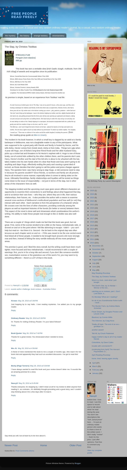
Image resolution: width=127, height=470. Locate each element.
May (94, 270)
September (96, 256)
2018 (92, 215)
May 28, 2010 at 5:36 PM (28, 301)
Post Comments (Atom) (25, 451)
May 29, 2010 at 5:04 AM (40, 366)
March (95, 366)
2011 (92, 239)
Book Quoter (16, 333)
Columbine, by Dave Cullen (103, 342)
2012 (92, 236)
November (96, 249)
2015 (92, 225)
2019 (92, 211)
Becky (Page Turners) (20, 366)
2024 (92, 194)
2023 (92, 198)
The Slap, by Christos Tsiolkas (104, 277)
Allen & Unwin (39, 135)
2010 (92, 243)
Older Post (75, 445)
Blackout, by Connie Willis (102, 317)
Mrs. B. (14, 348)
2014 (92, 229)
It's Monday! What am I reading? (104, 297)
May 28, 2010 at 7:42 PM (32, 333)
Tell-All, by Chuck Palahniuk (103, 333)
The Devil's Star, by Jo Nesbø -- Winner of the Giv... (104, 287)
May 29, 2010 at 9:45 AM (28, 383)
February (96, 370)
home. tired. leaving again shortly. (105, 359)
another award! (98, 330)
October (95, 253)
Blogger (78, 463)
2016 (92, 222)
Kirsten (14, 301)
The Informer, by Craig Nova (103, 321)
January (95, 373)
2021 (92, 205)
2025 (92, 191)
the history (24, 35)
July (94, 263)
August (95, 260)
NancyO (14, 383)
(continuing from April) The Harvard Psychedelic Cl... (106, 350)
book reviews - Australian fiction (43, 289)
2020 (92, 208)
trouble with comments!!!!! (102, 346)
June (94, 267)
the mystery (10, 35)
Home (43, 445)
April (94, 363)
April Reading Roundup (101, 355)
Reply (13, 310)
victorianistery (58, 35)
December (96, 246)
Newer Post (11, 445)
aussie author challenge (20, 289)
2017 (92, 218)
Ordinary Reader (18, 318)
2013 (92, 232)
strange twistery (41, 35)
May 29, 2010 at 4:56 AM (27, 348)
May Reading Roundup (101, 273)
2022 (92, 201)
